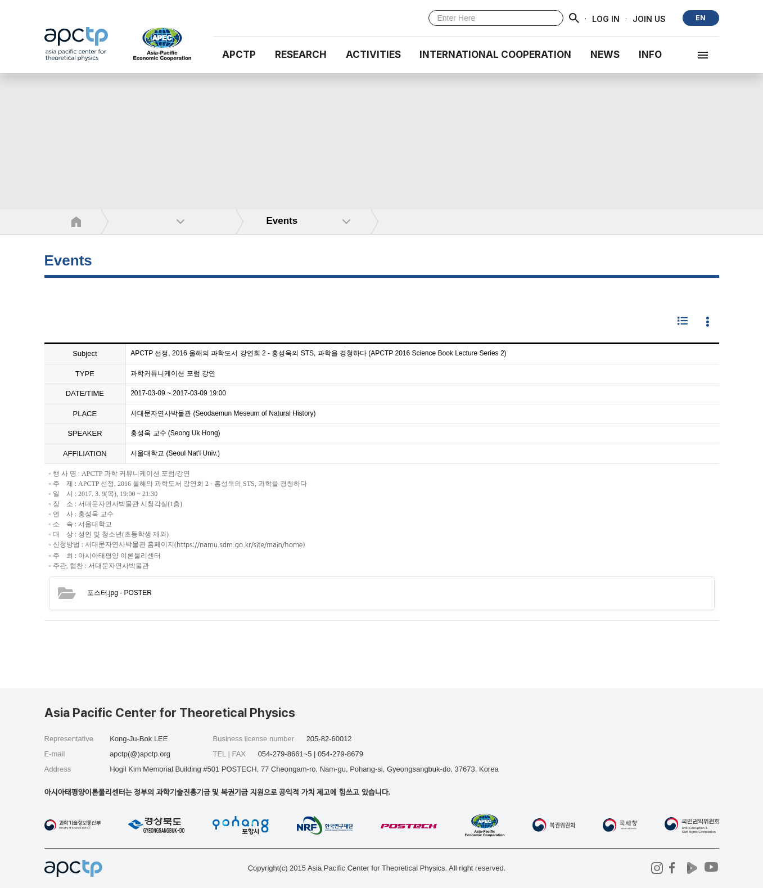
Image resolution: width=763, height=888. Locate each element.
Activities (373, 54)
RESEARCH (301, 54)
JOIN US (649, 18)
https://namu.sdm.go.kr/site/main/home (240, 545)
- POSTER (119, 593)
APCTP (239, 54)
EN (701, 17)
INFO (650, 54)
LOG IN (606, 18)
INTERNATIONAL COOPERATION (495, 54)
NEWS (605, 54)
